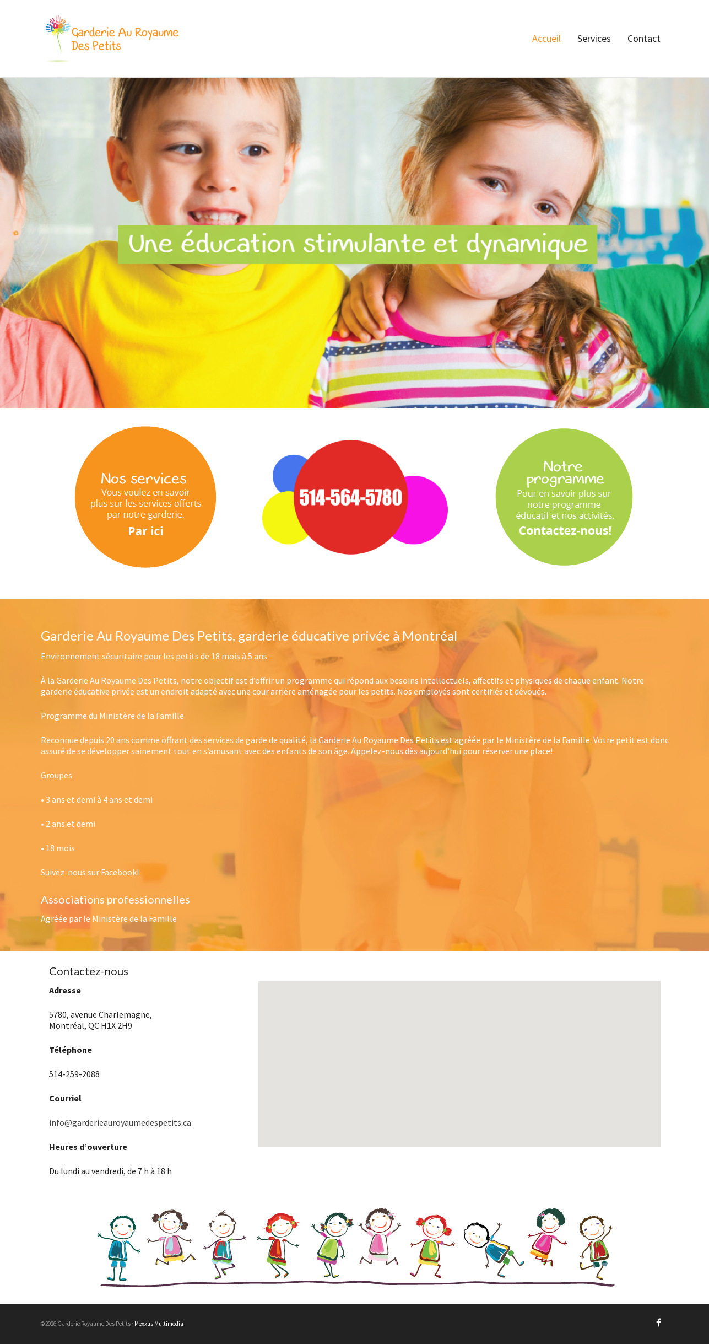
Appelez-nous (377, 750)
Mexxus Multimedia (158, 1323)
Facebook (119, 872)
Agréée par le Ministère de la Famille (109, 918)
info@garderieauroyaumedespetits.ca (120, 1122)
